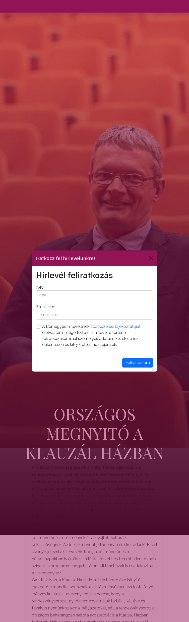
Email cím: (45, 306)
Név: (40, 287)
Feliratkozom (137, 362)
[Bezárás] (151, 258)
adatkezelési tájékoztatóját (115, 326)
